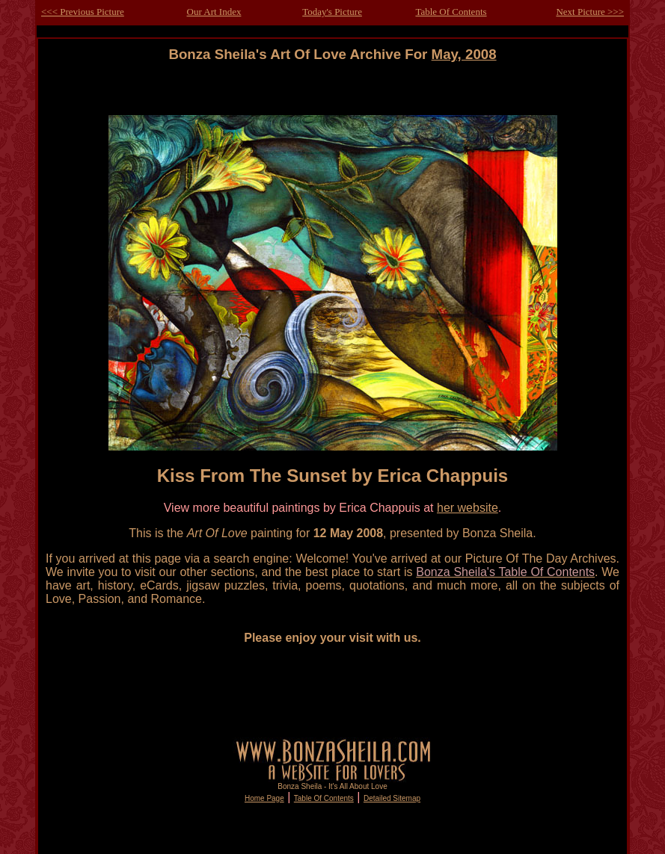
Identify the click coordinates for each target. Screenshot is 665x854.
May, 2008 (464, 54)
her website (467, 507)
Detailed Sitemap (392, 798)
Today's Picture (332, 11)
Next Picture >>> (590, 11)
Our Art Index (214, 11)
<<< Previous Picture (82, 11)
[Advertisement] (333, 96)
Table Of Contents (450, 11)
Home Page (264, 798)
